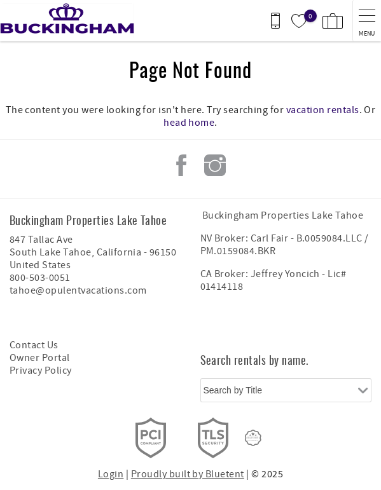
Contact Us (34, 345)
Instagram (215, 165)
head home (188, 122)
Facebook (181, 165)
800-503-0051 (40, 277)
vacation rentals (322, 110)
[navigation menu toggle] (366, 20)
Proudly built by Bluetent (187, 474)
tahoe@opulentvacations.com (78, 290)
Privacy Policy (41, 370)
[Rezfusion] (253, 438)
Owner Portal (40, 357)
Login (110, 474)
